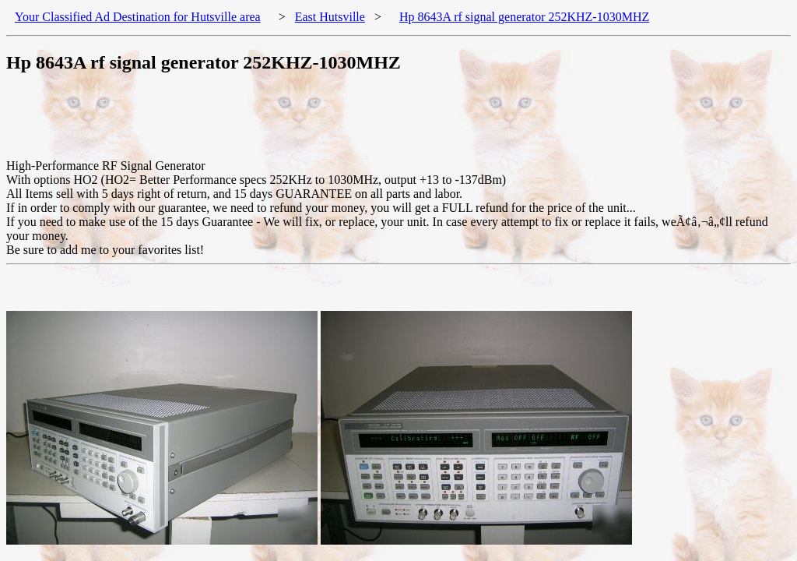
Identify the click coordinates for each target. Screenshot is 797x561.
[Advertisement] (289, 124)
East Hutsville (330, 16)
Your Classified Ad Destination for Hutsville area (138, 16)
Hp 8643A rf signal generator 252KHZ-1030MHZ (524, 16)
